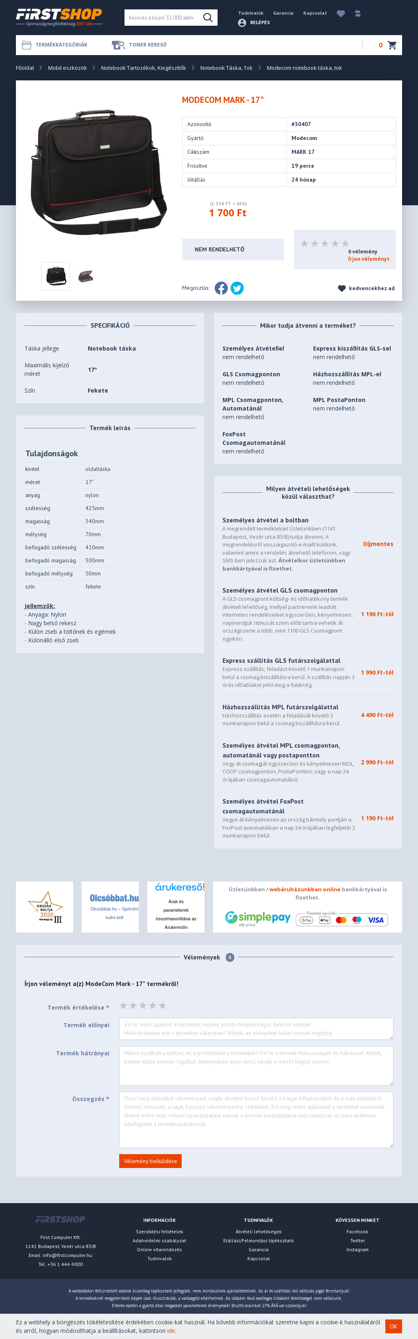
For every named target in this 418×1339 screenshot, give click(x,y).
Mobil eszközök (67, 67)
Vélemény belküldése (150, 1161)
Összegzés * (90, 1099)
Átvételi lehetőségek (259, 1231)
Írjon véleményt (368, 258)
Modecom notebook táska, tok (304, 67)
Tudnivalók (250, 13)
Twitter (357, 1240)
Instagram (358, 1249)
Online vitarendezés (159, 1249)
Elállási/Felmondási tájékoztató (258, 1240)
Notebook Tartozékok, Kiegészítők (143, 67)
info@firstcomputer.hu (67, 1255)
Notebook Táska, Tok (226, 67)
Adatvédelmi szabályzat (159, 1240)
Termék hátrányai (82, 1053)
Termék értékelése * (78, 1007)
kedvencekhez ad (366, 288)
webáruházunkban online (304, 889)
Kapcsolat (315, 13)
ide (171, 1331)
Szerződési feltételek (159, 1231)
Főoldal (25, 67)
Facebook (357, 1231)
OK (393, 1326)
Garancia (283, 13)
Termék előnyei (86, 1025)
